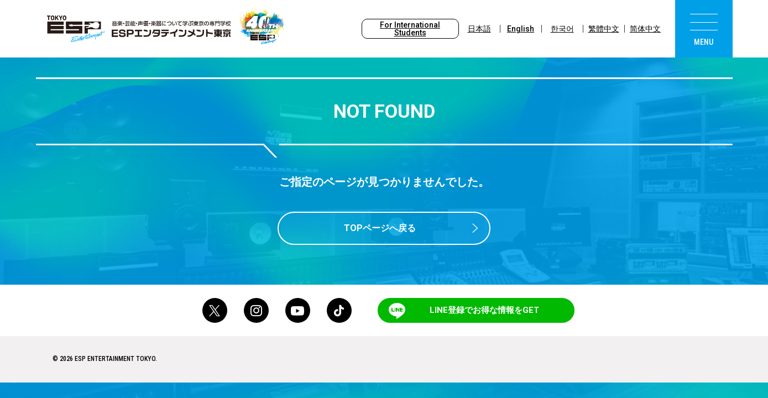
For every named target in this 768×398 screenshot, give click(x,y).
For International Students (410, 28)
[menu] (704, 28)
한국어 (562, 29)
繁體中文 (603, 29)
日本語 (479, 29)
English (520, 29)
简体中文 (645, 29)
